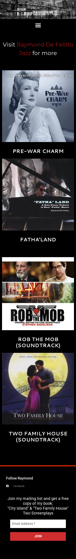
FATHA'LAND (38, 239)
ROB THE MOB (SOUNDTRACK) (38, 342)
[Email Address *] (38, 524)
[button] (38, 25)
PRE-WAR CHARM (38, 151)
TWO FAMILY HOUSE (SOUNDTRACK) (38, 436)
